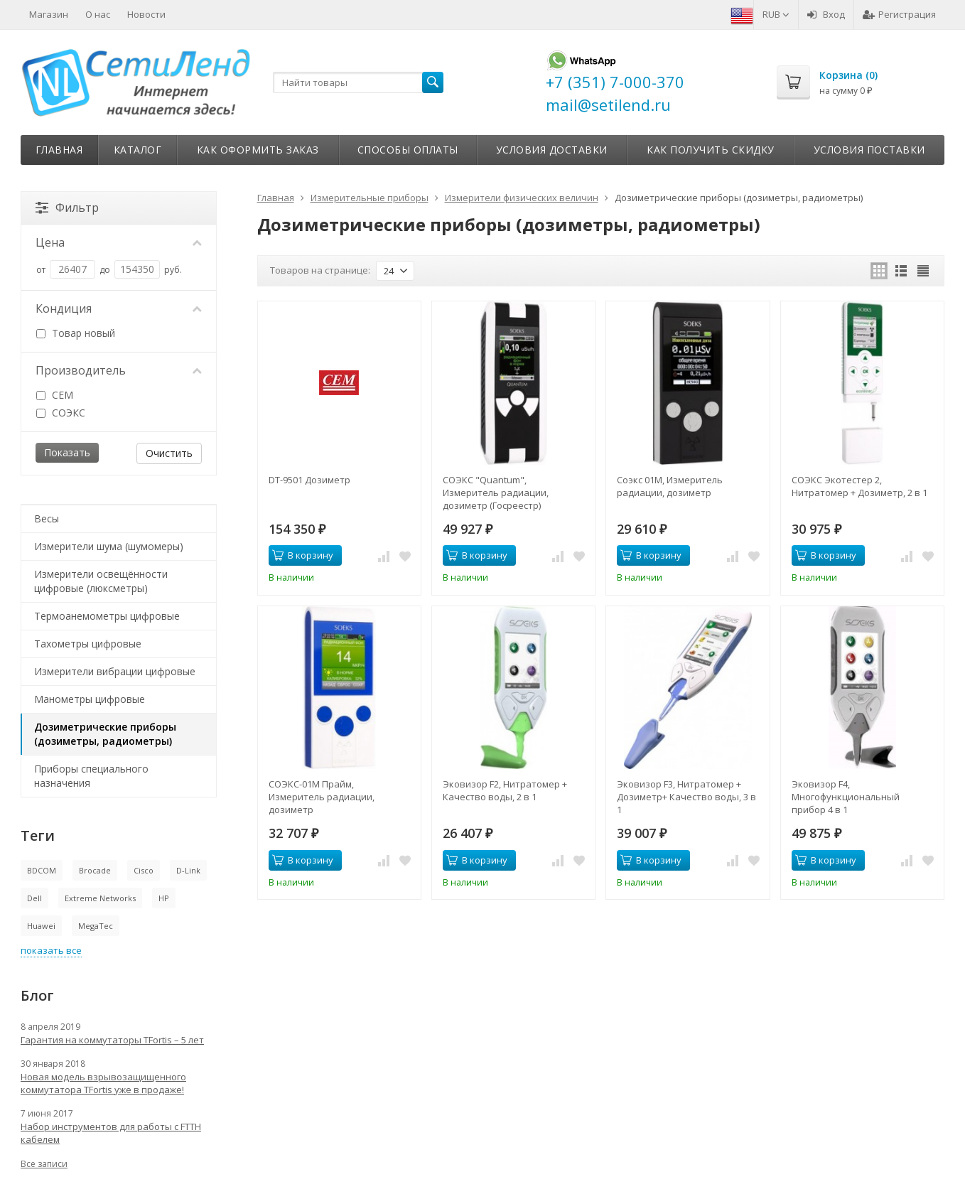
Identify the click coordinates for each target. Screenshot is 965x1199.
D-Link (188, 870)
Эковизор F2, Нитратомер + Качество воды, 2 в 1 (505, 790)
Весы (46, 518)
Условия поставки (869, 149)
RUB (775, 14)
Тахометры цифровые (87, 643)
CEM (54, 395)
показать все (51, 950)
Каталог (138, 149)
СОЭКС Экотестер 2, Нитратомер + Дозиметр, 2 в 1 (859, 486)
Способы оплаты (407, 149)
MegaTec (95, 925)
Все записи (44, 1164)
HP (163, 898)
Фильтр (67, 207)
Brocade (95, 870)
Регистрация (899, 14)
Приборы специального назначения (91, 776)
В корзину (302, 555)
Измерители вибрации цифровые (114, 671)
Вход (826, 14)
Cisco (143, 870)
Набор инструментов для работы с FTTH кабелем (111, 1133)
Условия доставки (552, 149)
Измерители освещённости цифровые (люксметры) (101, 581)
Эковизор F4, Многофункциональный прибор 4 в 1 (846, 797)
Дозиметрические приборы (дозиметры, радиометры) (105, 734)
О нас (97, 14)
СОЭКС (60, 412)
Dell (34, 898)
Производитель (119, 370)
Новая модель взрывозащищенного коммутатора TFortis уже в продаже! (103, 1083)
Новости (146, 14)
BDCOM (41, 870)
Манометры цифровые (89, 699)
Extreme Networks (100, 898)
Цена (119, 242)
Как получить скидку (711, 149)
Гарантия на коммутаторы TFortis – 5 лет (112, 1039)
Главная (59, 149)
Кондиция (119, 308)
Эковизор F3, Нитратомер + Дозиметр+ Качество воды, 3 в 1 (686, 797)
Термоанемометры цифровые (107, 616)
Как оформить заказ (258, 149)
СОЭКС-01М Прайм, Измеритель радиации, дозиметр (321, 797)
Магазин (48, 14)
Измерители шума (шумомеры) (108, 546)
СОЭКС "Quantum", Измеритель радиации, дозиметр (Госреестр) (496, 492)
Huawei (41, 925)
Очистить (169, 453)
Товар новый (75, 333)
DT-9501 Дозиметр (309, 479)
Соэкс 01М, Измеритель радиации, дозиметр (670, 486)
